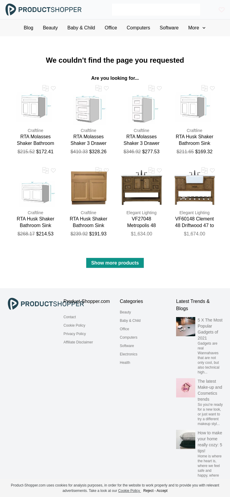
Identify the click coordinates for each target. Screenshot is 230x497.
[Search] (156, 10)
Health (125, 363)
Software (127, 346)
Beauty (125, 312)
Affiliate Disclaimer (78, 342)
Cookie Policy (74, 325)
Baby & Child (130, 321)
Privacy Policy (74, 334)
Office (124, 329)
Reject (148, 491)
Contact (69, 317)
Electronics (128, 354)
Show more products (115, 262)
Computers (128, 337)
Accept (162, 491)
